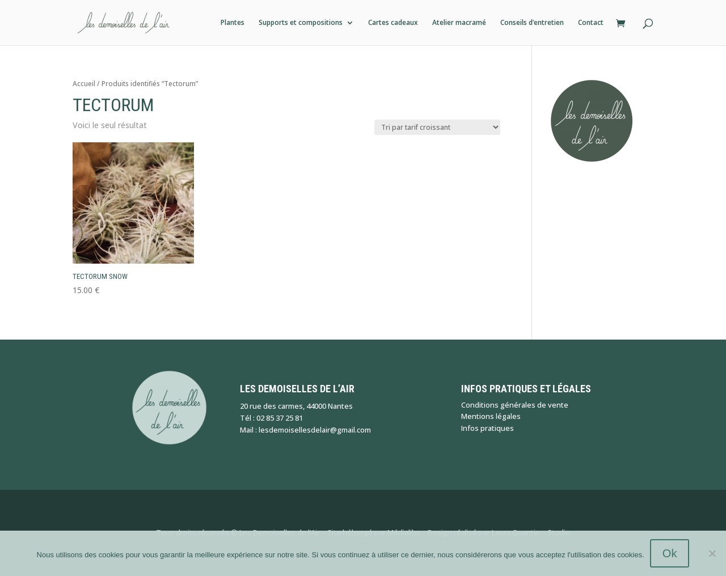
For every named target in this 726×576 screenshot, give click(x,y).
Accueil (84, 83)
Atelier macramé (459, 23)
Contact (590, 23)
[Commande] (437, 127)
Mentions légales (491, 416)
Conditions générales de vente (514, 405)
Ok (669, 553)
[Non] (711, 553)
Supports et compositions (301, 23)
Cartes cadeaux (393, 23)
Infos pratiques (487, 428)
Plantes (232, 23)
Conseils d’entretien (532, 23)
